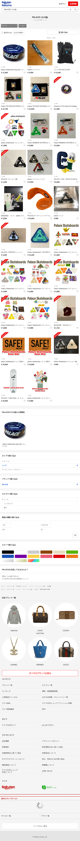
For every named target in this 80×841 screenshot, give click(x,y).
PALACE (40, 484)
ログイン (62, 4)
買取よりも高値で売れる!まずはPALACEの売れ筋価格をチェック (40, 577)
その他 (22, 26)
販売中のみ (6, 33)
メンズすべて (41, 503)
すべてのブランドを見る (40, 673)
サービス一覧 (6, 816)
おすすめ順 (18, 33)
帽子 (41, 508)
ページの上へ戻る (40, 826)
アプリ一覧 (45, 816)
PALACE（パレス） (9, 26)
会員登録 (73, 4)
